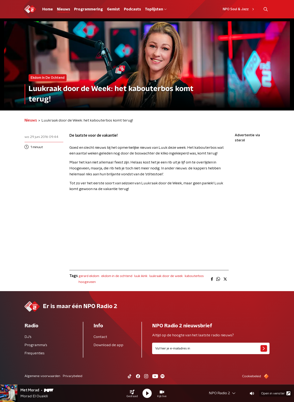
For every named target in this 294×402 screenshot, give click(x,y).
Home (47, 9)
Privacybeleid (72, 376)
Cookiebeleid (251, 376)
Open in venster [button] (275, 393)
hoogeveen (87, 282)
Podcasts (132, 9)
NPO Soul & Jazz (239, 9)
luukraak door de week (166, 276)
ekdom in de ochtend (116, 276)
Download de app (108, 345)
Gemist (113, 9)
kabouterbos (194, 276)
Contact (100, 337)
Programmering (88, 9)
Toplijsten (156, 9)
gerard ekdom (89, 276)
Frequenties (34, 353)
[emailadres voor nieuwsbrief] (211, 348)
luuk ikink (140, 276)
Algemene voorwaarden (42, 376)
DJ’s (27, 337)
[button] (132, 393)
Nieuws (63, 9)
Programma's (35, 345)
